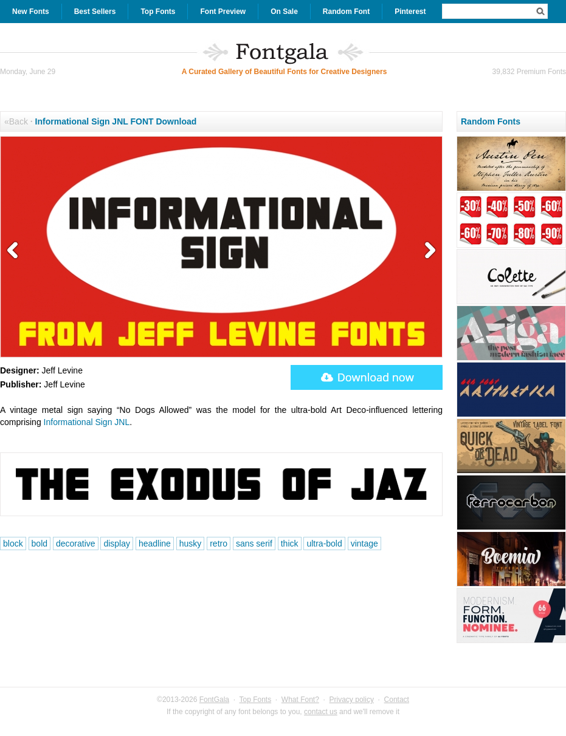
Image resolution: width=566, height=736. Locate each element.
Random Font (346, 11)
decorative (75, 543)
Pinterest (410, 11)
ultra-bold (324, 543)
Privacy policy (352, 699)
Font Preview (223, 11)
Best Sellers (95, 11)
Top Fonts (157, 11)
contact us (320, 711)
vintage (364, 543)
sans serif (254, 543)
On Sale (284, 11)
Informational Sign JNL (87, 422)
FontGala (214, 699)
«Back (16, 121)
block (13, 543)
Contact (396, 699)
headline (155, 543)
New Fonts (30, 11)
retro (218, 543)
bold (39, 543)
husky (190, 543)
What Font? (300, 699)
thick (290, 543)
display (116, 543)
